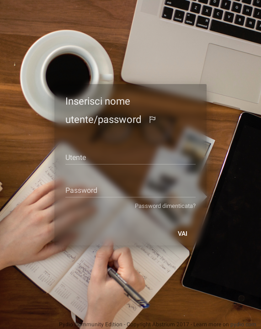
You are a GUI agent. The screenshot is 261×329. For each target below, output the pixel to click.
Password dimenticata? (172, 205)
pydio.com (243, 324)
